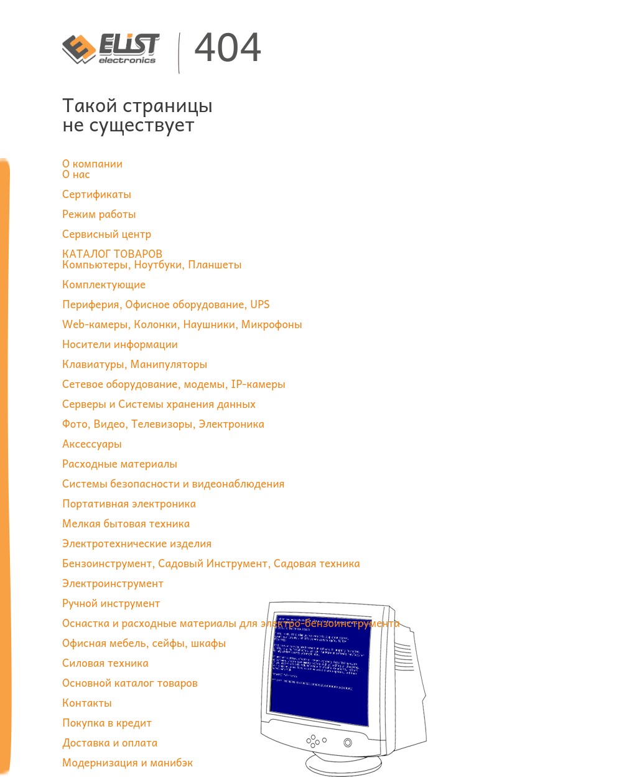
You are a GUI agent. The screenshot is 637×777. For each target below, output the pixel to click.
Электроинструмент (113, 582)
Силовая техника (105, 662)
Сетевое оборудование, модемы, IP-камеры (174, 383)
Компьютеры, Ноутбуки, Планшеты (152, 264)
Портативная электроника (129, 503)
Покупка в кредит (107, 722)
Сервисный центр (106, 233)
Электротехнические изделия (137, 543)
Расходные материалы (119, 463)
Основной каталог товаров (130, 682)
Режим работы (99, 213)
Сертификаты (96, 193)
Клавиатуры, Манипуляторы (134, 363)
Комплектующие (104, 284)
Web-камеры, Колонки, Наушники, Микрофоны (182, 323)
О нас (76, 173)
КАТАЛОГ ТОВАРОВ (112, 253)
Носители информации (120, 343)
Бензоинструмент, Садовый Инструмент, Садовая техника (211, 563)
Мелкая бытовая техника (126, 523)
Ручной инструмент (111, 602)
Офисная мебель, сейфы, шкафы (144, 642)
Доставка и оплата (109, 742)
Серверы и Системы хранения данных (159, 403)
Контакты (87, 702)
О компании (92, 163)
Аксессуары (92, 443)
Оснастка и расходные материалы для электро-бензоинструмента (231, 622)
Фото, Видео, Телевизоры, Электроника (163, 423)
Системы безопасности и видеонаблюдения (173, 483)
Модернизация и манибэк (127, 762)
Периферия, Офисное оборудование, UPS (166, 304)
